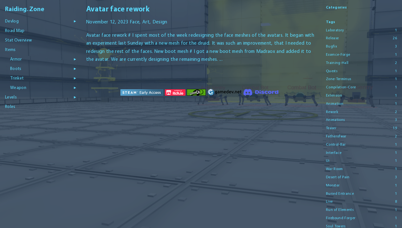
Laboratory (335, 30)
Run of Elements (339, 209)
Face (134, 22)
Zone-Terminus (338, 79)
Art (146, 22)
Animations (335, 119)
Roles (10, 106)
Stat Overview (18, 39)
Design (159, 22)
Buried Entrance (340, 193)
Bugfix (331, 46)
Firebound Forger (340, 218)
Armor (16, 58)
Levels (11, 96)
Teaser (331, 128)
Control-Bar (336, 144)
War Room (334, 169)
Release (332, 38)
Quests (331, 71)
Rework (332, 112)
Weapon (18, 87)
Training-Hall (337, 62)
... (221, 59)
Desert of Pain (338, 177)
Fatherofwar (336, 136)
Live (329, 201)
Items (10, 49)
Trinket (16, 77)
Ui (328, 160)
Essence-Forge (338, 54)
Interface (333, 152)
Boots (16, 68)
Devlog (12, 20)
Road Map (15, 30)
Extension (334, 95)
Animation (334, 103)
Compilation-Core (341, 87)
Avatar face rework (117, 8)
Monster (333, 185)
